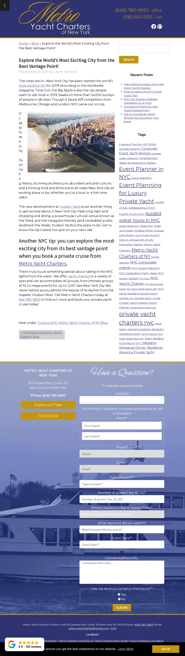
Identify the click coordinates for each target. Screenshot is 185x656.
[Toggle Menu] (5, 5)
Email (122, 462)
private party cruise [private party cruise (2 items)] (148, 298)
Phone (122, 447)
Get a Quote (48, 416)
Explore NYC (47, 323)
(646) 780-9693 (132, 10)
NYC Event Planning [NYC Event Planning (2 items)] (145, 268)
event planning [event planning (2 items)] (141, 177)
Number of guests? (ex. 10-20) (122, 493)
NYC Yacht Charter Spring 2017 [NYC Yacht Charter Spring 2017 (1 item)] (142, 289)
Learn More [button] (126, 649)
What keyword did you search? (122, 523)
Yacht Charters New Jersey (111, 640)
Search (128, 59)
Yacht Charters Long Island (146, 640)
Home (23, 43)
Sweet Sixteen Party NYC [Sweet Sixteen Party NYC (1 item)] (131, 339)
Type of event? (122, 477)
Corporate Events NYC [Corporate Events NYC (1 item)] (130, 149)
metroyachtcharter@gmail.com (88, 628)
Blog (35, 43)
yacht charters (79, 276)
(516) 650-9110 (137, 17)
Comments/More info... (122, 558)
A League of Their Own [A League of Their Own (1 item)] (130, 144)
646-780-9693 (29, 299)
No (123, 599)
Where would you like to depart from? (122, 508)
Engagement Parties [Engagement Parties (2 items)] (141, 162)
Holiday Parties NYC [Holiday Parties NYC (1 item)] (129, 226)
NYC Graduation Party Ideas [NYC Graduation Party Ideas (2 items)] (138, 273)
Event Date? (122, 538)
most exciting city (32, 85)
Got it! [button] (166, 649)
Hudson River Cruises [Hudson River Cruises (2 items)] (149, 230)
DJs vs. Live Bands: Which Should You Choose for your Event (141, 118)
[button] (24, 644)
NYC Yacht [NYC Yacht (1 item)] (144, 278)
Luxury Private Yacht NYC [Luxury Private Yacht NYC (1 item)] (147, 235)
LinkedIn (122, 394)
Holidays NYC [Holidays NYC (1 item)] (146, 226)
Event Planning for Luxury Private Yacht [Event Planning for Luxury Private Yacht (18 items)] (140, 193)
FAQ (114, 628)
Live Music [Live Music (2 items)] (126, 235)
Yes (123, 594)
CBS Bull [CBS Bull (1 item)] (152, 144)
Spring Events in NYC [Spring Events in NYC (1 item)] (152, 334)
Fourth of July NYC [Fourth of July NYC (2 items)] (131, 213)
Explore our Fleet (48, 405)
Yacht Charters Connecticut (76, 640)
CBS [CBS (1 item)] (145, 144)
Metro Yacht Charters (42, 263)
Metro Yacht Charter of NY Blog (83, 323)
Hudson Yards (70, 207)
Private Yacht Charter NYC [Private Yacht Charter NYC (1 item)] (143, 307)
